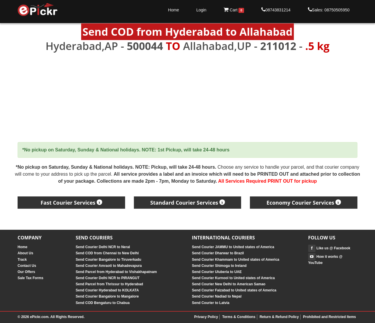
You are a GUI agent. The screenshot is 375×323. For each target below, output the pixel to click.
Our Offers (26, 272)
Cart (234, 10)
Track (22, 260)
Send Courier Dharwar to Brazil (218, 253)
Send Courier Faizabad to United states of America (234, 290)
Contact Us (27, 266)
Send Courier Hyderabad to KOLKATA (107, 290)
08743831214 (276, 9)
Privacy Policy (206, 317)
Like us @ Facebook (329, 248)
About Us (25, 253)
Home (173, 10)
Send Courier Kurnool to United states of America (233, 278)
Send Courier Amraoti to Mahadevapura (109, 266)
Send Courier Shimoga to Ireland (219, 266)
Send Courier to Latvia (210, 303)
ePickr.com (39, 317)
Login (201, 10)
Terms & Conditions (238, 317)
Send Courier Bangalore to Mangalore (107, 296)
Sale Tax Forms (30, 278)
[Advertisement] (187, 97)
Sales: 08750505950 (329, 9)
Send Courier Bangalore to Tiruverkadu (108, 260)
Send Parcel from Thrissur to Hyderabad (109, 284)
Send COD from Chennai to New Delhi (107, 253)
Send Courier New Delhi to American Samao (228, 284)
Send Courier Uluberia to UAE (217, 272)
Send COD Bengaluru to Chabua (102, 303)
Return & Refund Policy (279, 317)
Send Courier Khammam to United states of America (235, 260)
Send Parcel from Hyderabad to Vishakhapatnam (116, 272)
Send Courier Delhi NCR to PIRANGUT (107, 278)
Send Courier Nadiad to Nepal (216, 296)
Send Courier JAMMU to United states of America (233, 247)
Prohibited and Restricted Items (329, 317)
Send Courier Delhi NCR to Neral (103, 247)
